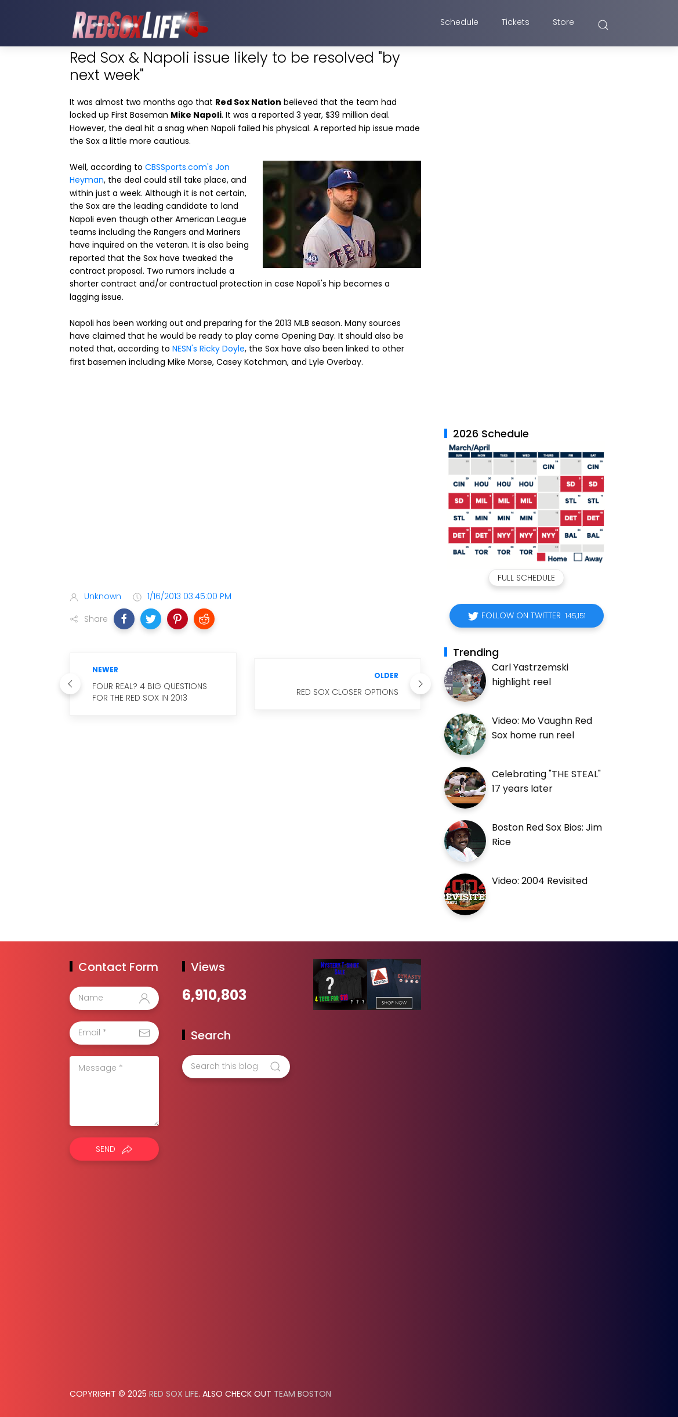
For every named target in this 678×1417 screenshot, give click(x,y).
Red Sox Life (173, 1394)
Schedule (459, 25)
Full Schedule (526, 578)
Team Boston (302, 1394)
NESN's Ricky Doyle (208, 348)
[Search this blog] (236, 1066)
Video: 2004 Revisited (540, 880)
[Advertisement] (245, 490)
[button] (124, 618)
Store (563, 25)
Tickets (516, 25)
